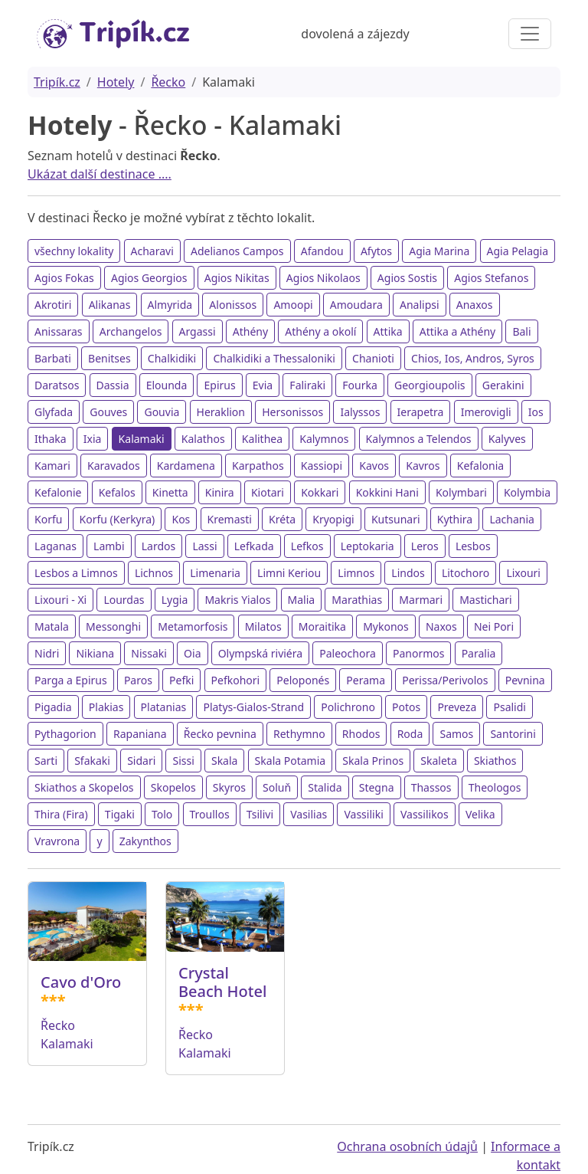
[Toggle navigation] (529, 33)
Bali (521, 331)
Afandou (322, 251)
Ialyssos (360, 412)
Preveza (456, 707)
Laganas (55, 546)
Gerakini (503, 385)
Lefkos (307, 546)
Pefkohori (235, 680)
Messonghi (113, 626)
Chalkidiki (172, 358)
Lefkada (254, 546)
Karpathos (258, 465)
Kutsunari (395, 519)
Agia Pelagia (518, 251)
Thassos (431, 787)
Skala (224, 760)
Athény (250, 331)
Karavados (113, 465)
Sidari (141, 760)
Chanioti (373, 358)
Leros (425, 546)
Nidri (46, 653)
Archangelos (131, 331)
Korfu (48, 519)
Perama (365, 680)
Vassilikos (424, 814)
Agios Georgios (149, 278)
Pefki (181, 680)
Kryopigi (333, 519)
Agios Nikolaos (323, 278)
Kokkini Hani (387, 492)
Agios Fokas (64, 278)
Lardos (158, 546)
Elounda (167, 385)
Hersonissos (292, 412)
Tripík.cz (57, 82)
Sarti (45, 760)
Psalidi (509, 707)
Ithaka (50, 438)
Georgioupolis (430, 385)
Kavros (422, 465)
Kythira (454, 519)
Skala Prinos (372, 760)
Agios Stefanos (491, 278)
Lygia (175, 599)
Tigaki (120, 814)
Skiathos (495, 760)
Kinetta (170, 492)
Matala (51, 626)
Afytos (376, 251)
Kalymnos (323, 438)
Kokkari (319, 492)
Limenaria (215, 573)
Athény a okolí (320, 331)
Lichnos (154, 573)
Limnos (356, 573)
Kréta (282, 519)
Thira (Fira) (61, 814)
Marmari (421, 599)
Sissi (183, 760)
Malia (301, 599)
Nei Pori (494, 626)
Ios (536, 412)
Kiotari (267, 492)
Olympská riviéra (260, 653)
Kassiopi (321, 465)
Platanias (164, 707)
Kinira (219, 492)
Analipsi (419, 304)
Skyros (229, 787)
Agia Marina (439, 251)
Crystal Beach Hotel (222, 982)
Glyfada (53, 412)
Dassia (112, 385)
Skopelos (173, 787)
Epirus (219, 385)
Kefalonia (480, 465)
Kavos (374, 465)
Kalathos (203, 438)
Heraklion (221, 412)
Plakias (106, 707)
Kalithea (262, 438)
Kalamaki (142, 438)
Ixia (92, 438)
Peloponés (302, 680)
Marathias (357, 599)
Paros (138, 680)
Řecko (168, 82)
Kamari (52, 465)
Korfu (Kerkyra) (117, 519)
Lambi (109, 546)
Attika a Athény (457, 331)
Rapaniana (140, 733)
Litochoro (465, 573)
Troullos (210, 814)
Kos (181, 519)
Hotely (116, 82)
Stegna (376, 787)
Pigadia (53, 707)
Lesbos (473, 546)
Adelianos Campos (237, 251)
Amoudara (356, 304)
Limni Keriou (289, 573)
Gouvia (161, 412)
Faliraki (307, 385)
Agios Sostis (407, 278)
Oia (192, 653)
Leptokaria (367, 546)
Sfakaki (92, 760)
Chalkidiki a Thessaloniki (274, 358)
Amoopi (292, 304)
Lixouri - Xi (60, 599)
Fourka (359, 385)
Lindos (407, 573)
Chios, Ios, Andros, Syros (472, 358)
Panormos (419, 653)
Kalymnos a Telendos (419, 438)
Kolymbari (461, 492)
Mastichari (485, 599)
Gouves (108, 412)
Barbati (52, 358)
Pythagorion (65, 733)
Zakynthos (145, 841)
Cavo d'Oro (81, 982)
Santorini (512, 733)
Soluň (277, 787)
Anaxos (474, 304)
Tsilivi (260, 814)
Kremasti (229, 519)
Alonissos (232, 304)
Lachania (511, 519)
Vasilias (308, 814)
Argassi (197, 331)
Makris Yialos (237, 599)
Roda (410, 733)
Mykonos (386, 626)
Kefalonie (57, 492)
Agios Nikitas (237, 278)
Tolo (162, 814)
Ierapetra (420, 412)
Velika (480, 814)
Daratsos (56, 385)
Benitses (109, 358)
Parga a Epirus (70, 680)
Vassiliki (363, 814)
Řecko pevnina (220, 733)
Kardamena (186, 465)
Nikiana (95, 653)
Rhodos (361, 733)
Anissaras (58, 331)
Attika (388, 331)
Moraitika (322, 626)
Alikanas (110, 304)
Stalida (324, 787)
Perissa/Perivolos (445, 680)
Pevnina (525, 680)
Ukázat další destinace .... (100, 174)
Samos (456, 733)
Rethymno (299, 733)
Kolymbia (527, 492)
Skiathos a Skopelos (84, 787)
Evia (263, 385)
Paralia (479, 653)
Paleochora (347, 653)
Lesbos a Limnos (76, 573)
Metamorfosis (192, 626)
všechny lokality (73, 251)
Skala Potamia (290, 760)
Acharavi (152, 251)
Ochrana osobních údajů (407, 1146)
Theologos (495, 787)
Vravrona (57, 841)
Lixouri (523, 573)
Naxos (441, 626)
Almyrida (170, 304)
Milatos (263, 626)
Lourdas (123, 599)
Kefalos (117, 492)
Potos (406, 707)
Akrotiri (52, 304)
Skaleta (438, 760)
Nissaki (149, 653)
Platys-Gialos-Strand (253, 707)
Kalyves (507, 438)
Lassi (204, 546)
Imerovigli (486, 412)
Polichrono (348, 707)
